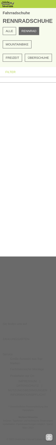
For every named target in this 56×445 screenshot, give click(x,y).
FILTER (8, 72)
